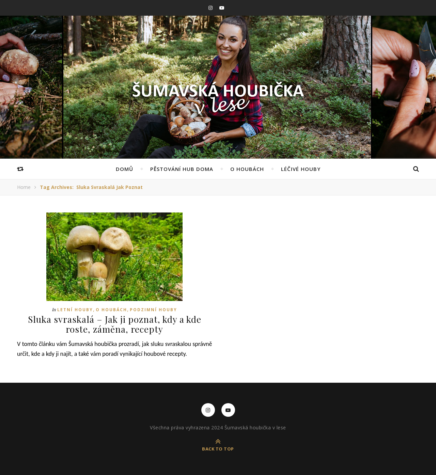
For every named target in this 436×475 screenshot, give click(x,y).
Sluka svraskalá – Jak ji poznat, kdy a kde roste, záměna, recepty (114, 324)
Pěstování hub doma (181, 168)
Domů (124, 168)
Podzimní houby (153, 310)
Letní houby (75, 310)
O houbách (247, 168)
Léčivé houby (301, 168)
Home (24, 187)
